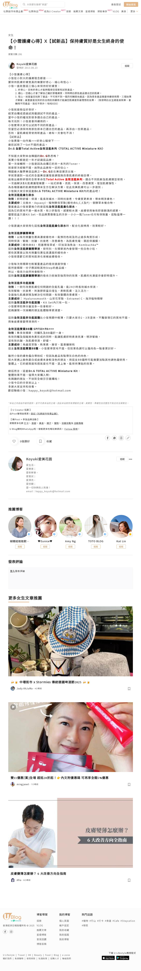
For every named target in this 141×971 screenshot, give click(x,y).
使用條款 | (33, 958)
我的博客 (64, 939)
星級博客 (90, 11)
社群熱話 (34, 11)
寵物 (56, 423)
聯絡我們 (67, 958)
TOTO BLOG (95, 541)
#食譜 (108, 920)
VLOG (116, 11)
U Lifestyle (10, 955)
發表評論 (17, 571)
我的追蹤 (64, 934)
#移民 (85, 925)
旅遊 (34, 423)
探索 (68, 11)
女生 (10, 35)
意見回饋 (42, 939)
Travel (23, 955)
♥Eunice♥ (45, 541)
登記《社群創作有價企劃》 (45, 413)
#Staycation (127, 920)
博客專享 (102, 11)
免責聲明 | (21, 958)
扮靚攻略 (66, 423)
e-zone (66, 955)
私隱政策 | (44, 958)
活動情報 (78, 423)
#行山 (92, 920)
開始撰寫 (131, 4)
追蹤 (127, 65)
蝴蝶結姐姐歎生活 (20, 541)
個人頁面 (64, 920)
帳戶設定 (64, 925)
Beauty (39, 955)
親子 (49, 423)
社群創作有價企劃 (13, 11)
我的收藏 (64, 930)
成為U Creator (52, 11)
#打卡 (100, 920)
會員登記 (116, 4)
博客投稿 (42, 944)
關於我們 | (9, 958)
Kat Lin (121, 541)
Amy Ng (70, 541)
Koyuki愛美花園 (27, 64)
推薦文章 (78, 11)
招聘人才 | (56, 958)
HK (31, 955)
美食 (123, 11)
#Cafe (115, 920)
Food (49, 955)
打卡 (26, 423)
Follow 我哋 (71, 428)
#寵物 (85, 920)
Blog (58, 955)
